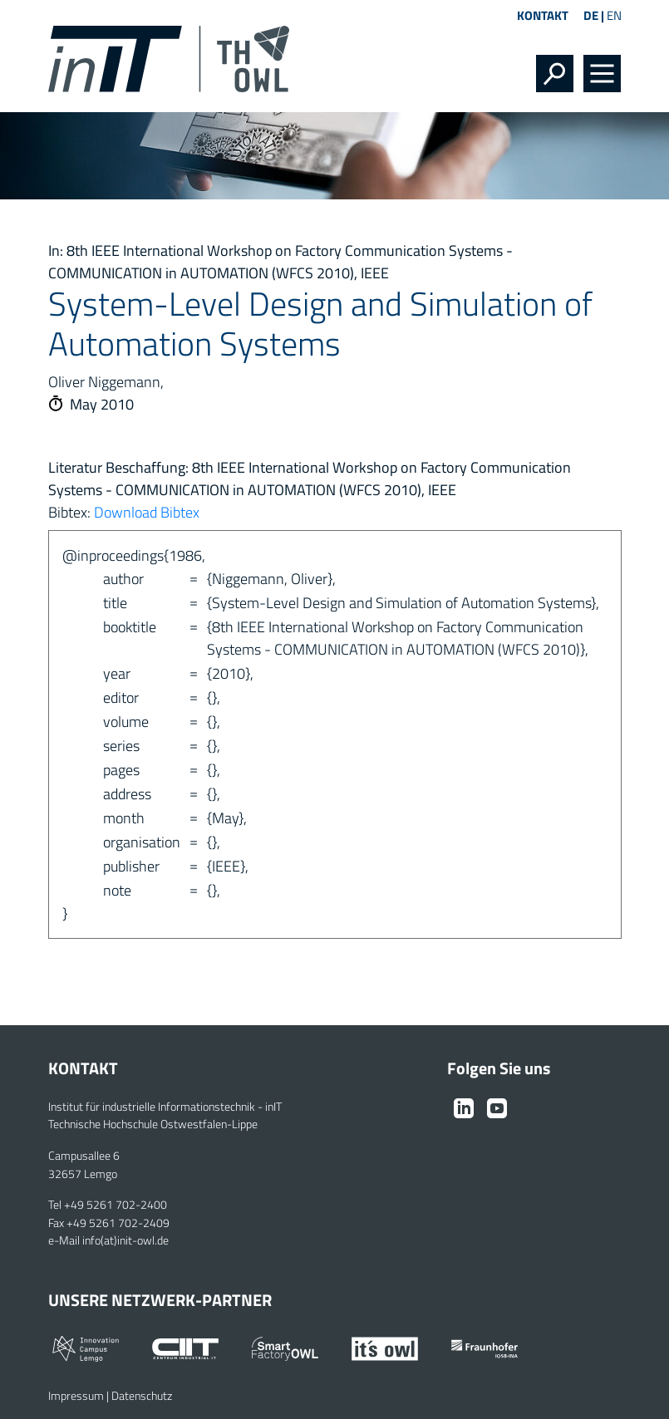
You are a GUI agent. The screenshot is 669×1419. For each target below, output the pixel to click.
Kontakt (542, 15)
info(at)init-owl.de (125, 1240)
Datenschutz (141, 1396)
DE (590, 15)
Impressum (76, 1396)
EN (614, 15)
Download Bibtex (146, 512)
